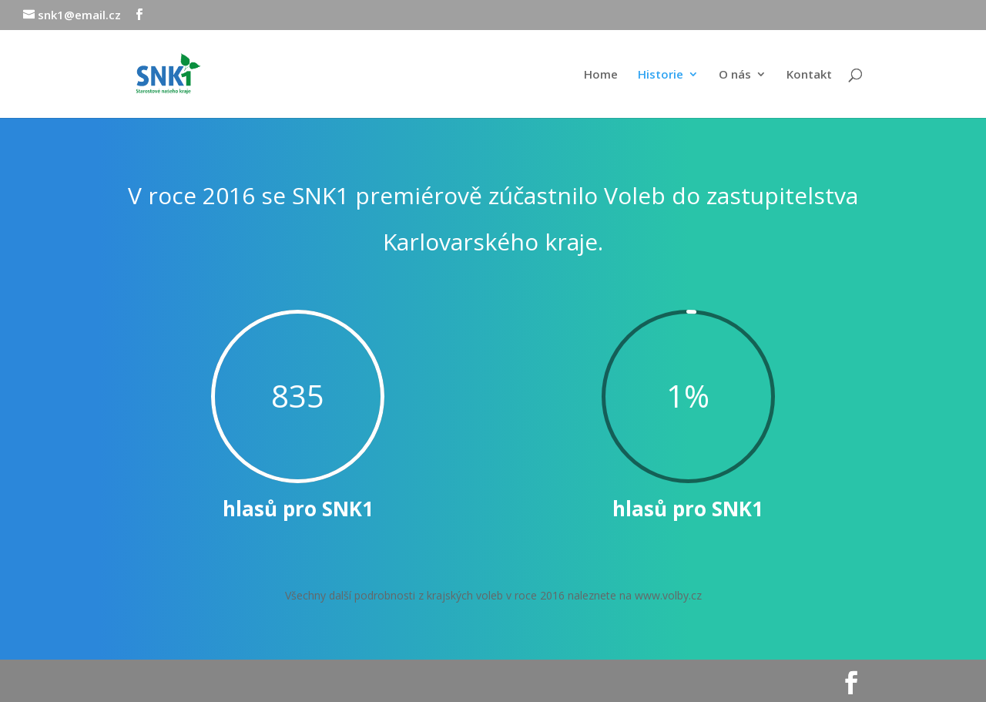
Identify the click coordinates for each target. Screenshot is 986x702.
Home (601, 75)
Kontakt (809, 75)
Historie (660, 75)
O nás (735, 75)
